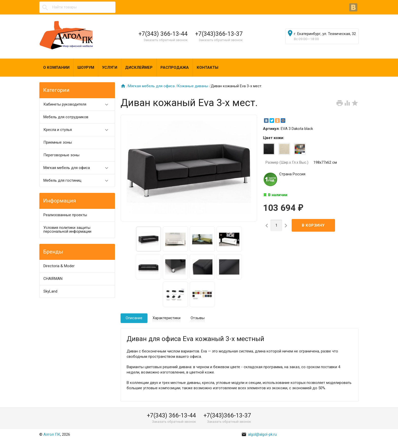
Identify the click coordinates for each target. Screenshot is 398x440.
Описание (134, 318)
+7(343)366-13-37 (219, 33)
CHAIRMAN (52, 278)
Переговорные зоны (61, 155)
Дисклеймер (139, 67)
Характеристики (166, 318)
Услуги (109, 67)
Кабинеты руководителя (78, 104)
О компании (56, 67)
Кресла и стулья (78, 130)
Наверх (377, 430)
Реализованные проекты (65, 215)
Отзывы (198, 318)
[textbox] (77, 7)
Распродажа (174, 67)
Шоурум (85, 67)
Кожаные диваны (192, 86)
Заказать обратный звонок (166, 40)
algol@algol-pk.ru (259, 434)
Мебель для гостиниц (78, 180)
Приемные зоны (57, 142)
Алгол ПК (51, 434)
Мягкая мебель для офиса (78, 168)
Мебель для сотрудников (65, 117)
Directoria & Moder (59, 266)
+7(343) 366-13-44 (163, 33)
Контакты (207, 67)
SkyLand (50, 291)
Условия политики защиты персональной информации (67, 229)
